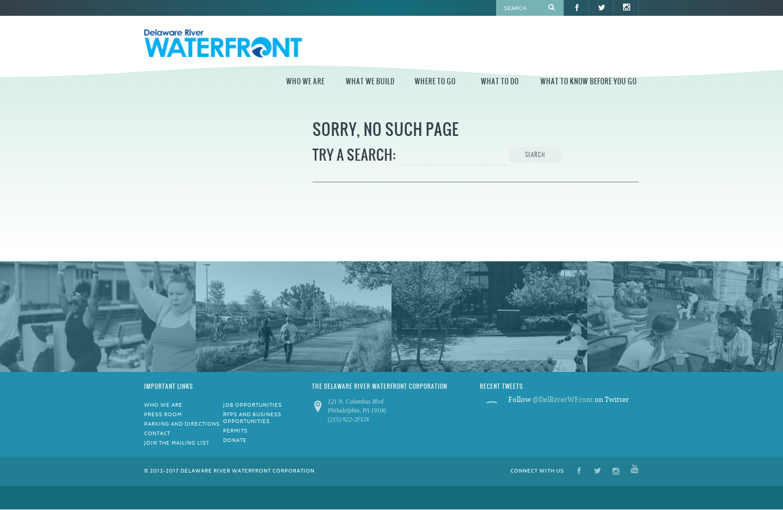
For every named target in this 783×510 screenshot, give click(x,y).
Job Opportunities (252, 404)
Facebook (579, 470)
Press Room (163, 414)
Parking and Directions (182, 423)
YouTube (634, 470)
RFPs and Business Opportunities (252, 418)
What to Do (500, 81)
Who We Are (305, 81)
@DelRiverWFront (563, 400)
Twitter (597, 470)
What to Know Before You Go (588, 81)
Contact (157, 433)
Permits (235, 430)
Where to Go (435, 81)
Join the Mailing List (176, 442)
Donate (235, 440)
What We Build (370, 81)
